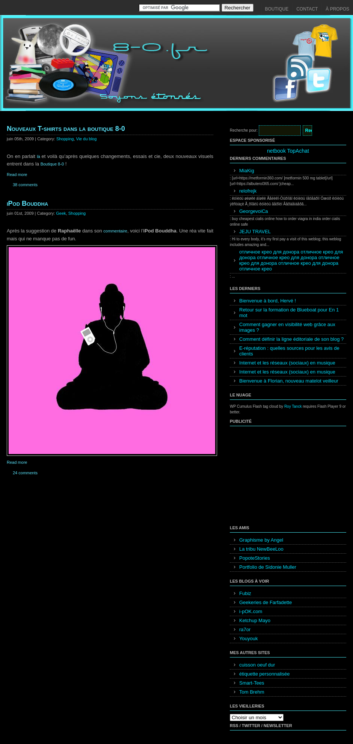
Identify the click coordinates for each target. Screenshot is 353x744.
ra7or (244, 629)
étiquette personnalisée (264, 674)
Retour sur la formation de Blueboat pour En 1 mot (289, 312)
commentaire (115, 231)
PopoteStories (254, 558)
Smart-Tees (251, 683)
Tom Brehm (251, 692)
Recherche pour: (244, 130)
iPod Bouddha (27, 203)
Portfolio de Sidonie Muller (267, 567)
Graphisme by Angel (261, 540)
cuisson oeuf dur (257, 665)
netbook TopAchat (288, 151)
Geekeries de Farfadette (265, 602)
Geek (61, 213)
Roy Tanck (293, 406)
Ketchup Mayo (254, 620)
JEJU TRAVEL (255, 231)
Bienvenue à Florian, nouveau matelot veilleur (288, 381)
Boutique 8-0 (52, 164)
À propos (337, 9)
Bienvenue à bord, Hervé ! (267, 301)
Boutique (277, 9)
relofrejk (247, 191)
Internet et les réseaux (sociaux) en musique (287, 363)
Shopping (65, 139)
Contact (307, 9)
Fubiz (245, 593)
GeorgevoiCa (253, 211)
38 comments (25, 184)
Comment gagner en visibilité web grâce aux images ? (287, 327)
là (39, 156)
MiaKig (246, 170)
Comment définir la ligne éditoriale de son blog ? (291, 339)
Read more (17, 174)
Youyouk (248, 638)
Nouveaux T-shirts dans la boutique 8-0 (66, 128)
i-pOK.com (250, 611)
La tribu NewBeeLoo (261, 549)
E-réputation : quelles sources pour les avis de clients (289, 351)
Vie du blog (86, 139)
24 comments (25, 473)
